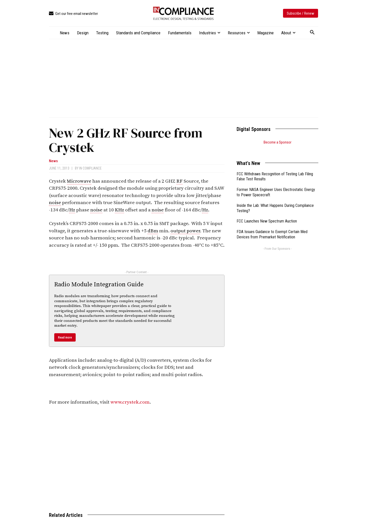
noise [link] (55, 203)
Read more (65, 337)
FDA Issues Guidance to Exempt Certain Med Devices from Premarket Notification (272, 228)
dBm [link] (153, 231)
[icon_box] (73, 13)
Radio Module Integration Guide (99, 284)
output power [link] (185, 231)
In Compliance (90, 168)
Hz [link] (72, 210)
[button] (312, 32)
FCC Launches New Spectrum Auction (267, 214)
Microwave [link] (79, 181)
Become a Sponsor (277, 142)
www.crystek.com (130, 402)
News (53, 161)
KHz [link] (119, 210)
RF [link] (179, 181)
